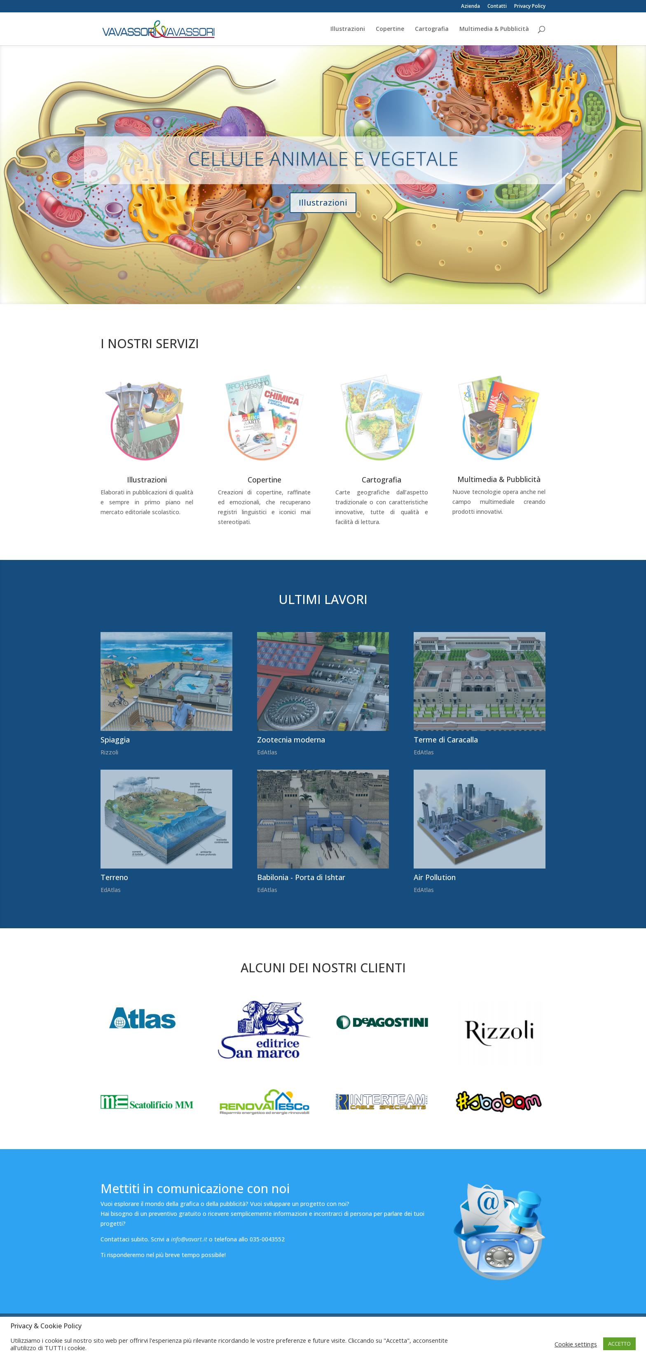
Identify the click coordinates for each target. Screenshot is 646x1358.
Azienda (470, 6)
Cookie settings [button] (576, 1344)
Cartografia (432, 29)
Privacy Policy (529, 6)
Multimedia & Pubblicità (494, 29)
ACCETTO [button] (619, 1343)
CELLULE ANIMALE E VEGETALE (323, 166)
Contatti (497, 6)
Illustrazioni (347, 29)
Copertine (390, 29)
